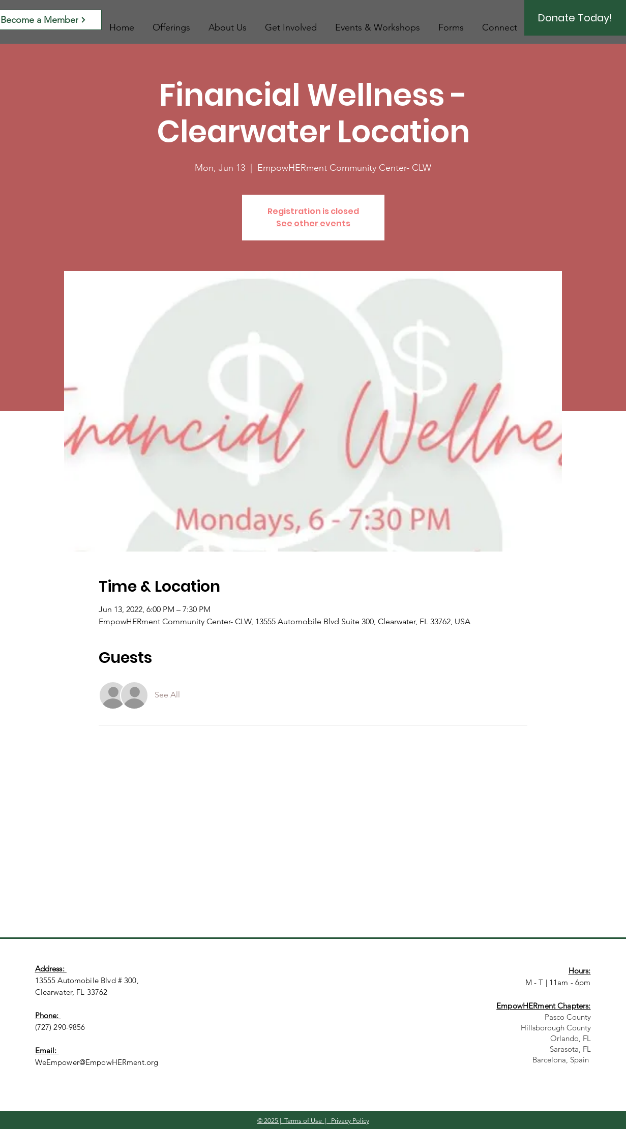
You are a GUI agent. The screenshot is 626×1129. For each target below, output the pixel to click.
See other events (313, 223)
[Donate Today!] (575, 18)
